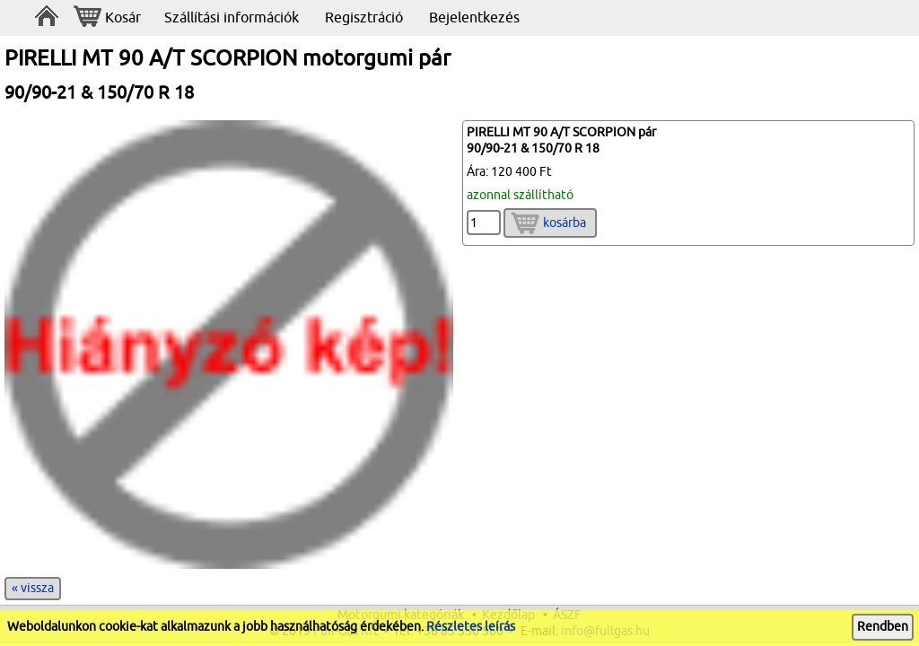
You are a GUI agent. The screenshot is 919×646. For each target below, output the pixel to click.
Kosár (107, 18)
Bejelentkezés (474, 18)
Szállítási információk (231, 18)
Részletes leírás (470, 626)
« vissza (33, 588)
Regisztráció (364, 18)
